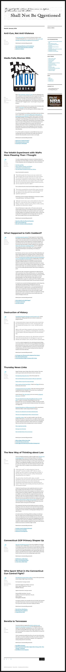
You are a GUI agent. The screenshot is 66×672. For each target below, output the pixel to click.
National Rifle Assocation (52, 43)
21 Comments (6, 102)
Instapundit (50, 61)
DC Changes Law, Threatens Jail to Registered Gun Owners (28, 355)
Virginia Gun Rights (51, 70)
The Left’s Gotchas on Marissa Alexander (24, 223)
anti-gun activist (20, 37)
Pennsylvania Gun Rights (52, 65)
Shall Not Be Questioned (8, 667)
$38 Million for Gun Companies (22, 649)
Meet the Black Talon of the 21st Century (24, 431)
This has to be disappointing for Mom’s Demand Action (27, 414)
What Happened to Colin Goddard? (23, 233)
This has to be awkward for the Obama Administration (27, 411)
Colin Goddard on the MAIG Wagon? (23, 300)
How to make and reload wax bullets (23, 384)
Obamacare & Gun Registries (21, 531)
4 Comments (6, 44)
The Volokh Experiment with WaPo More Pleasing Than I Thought (23, 153)
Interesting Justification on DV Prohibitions (25, 46)
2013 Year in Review (20, 303)
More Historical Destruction (21, 356)
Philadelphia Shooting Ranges (53, 51)
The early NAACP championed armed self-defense (26, 169)
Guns (5, 322)
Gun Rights (6, 164)
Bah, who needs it (26, 394)
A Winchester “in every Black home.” (23, 167)
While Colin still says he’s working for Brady (25, 245)
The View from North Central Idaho (54, 68)
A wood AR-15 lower (20, 417)
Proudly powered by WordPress (23, 667)
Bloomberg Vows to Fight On (21, 610)
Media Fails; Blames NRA (17, 58)
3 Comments (6, 244)
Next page (43, 660)
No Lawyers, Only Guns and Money (54, 62)
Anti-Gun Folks (6, 242)
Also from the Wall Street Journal (22, 544)
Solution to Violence (20, 48)
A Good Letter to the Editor (21, 529)
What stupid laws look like (21, 426)
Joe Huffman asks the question (22, 237)
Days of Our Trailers (51, 59)
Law (4, 462)
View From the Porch (51, 69)
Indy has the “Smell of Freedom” (22, 140)
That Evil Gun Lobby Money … (22, 609)
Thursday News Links (15, 367)
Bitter (5, 40)
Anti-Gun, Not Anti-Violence (19, 33)
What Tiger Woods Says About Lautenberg (24, 47)
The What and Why (19, 164)
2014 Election (6, 550)
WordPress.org (50, 81)
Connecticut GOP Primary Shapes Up (24, 540)
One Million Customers (20, 645)
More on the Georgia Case (21, 222)
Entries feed (50, 78)
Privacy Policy (15, 667)
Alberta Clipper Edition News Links (23, 440)
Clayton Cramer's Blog (52, 58)
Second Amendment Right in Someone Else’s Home (26, 358)
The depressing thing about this (22, 375)
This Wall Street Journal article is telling (24, 577)
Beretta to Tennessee (15, 621)
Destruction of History (16, 312)
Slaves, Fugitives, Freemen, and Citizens (24, 166)
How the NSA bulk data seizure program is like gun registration (28, 378)
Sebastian (5, 319)
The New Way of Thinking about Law (24, 452)
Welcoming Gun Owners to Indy (22, 142)
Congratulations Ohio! (20, 612)
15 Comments (6, 323)
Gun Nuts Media (51, 60)
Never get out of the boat (21, 428)
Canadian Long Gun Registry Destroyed (24, 528)
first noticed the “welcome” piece (26, 94)
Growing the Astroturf (20, 301)
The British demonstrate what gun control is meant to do (27, 316)
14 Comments (6, 463)
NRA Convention (7, 100)
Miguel (37, 384)
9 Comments (6, 166)
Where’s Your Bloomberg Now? (22, 560)
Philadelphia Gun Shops (52, 50)
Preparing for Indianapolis (21, 143)
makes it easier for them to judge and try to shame (26, 499)
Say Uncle (50, 66)
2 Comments (6, 585)
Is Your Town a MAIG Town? (21, 561)
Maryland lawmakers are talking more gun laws (25, 407)
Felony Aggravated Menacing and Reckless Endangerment (28, 443)
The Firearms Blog (51, 67)
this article (21, 107)
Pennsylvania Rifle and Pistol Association (55, 49)
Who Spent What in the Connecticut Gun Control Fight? (23, 572)
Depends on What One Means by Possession (25, 221)
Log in (49, 77)
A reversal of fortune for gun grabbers (23, 388)
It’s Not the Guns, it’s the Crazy (22, 441)
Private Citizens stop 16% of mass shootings (25, 381)
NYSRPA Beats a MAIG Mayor (22, 558)
